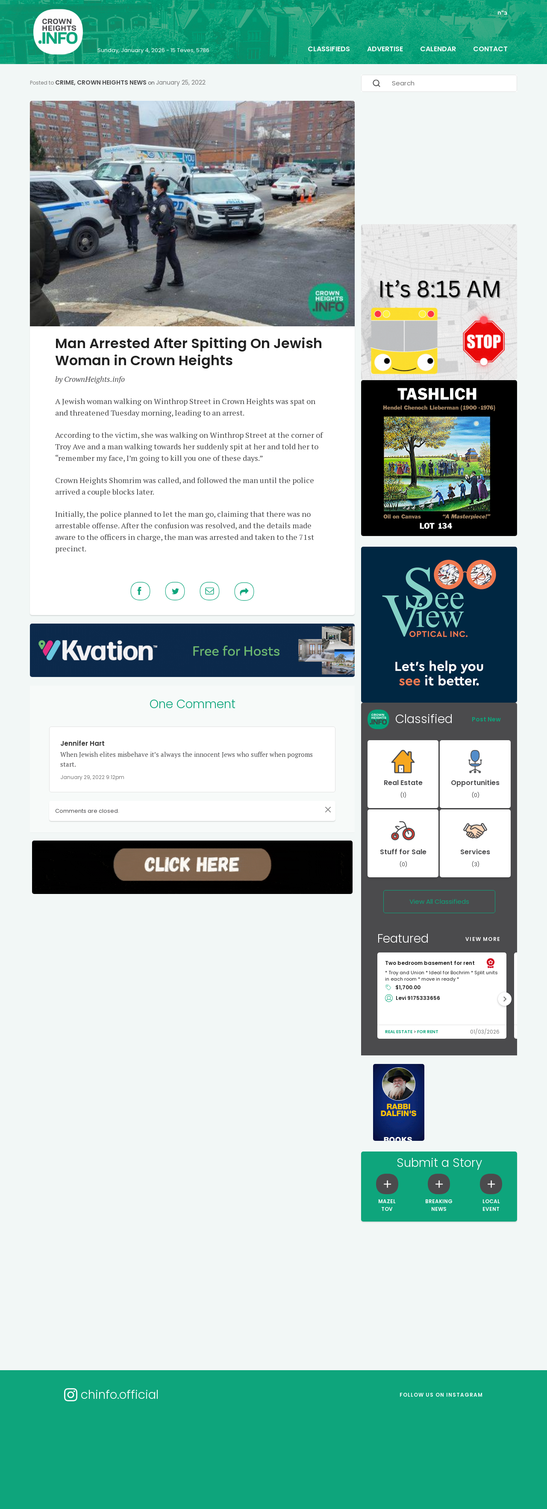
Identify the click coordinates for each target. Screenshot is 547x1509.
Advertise (385, 48)
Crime (64, 81)
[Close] (328, 808)
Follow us (441, 1393)
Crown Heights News (112, 81)
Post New (486, 718)
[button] (505, 998)
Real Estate (398, 1030)
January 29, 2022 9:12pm (92, 775)
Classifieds (329, 48)
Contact (490, 48)
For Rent (427, 1030)
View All (439, 900)
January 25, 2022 (181, 81)
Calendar (438, 48)
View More (482, 937)
